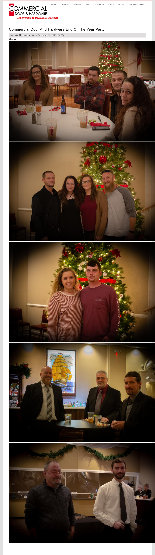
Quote (121, 4)
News (88, 4)
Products (77, 4)
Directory (99, 4)
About (111, 4)
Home (53, 4)
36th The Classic (136, 4)
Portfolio (65, 4)
